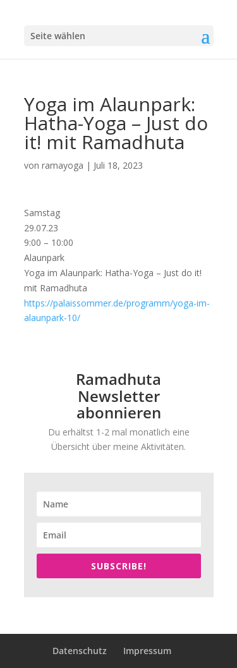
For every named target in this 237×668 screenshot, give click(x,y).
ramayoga (62, 165)
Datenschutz (79, 651)
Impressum (147, 651)
